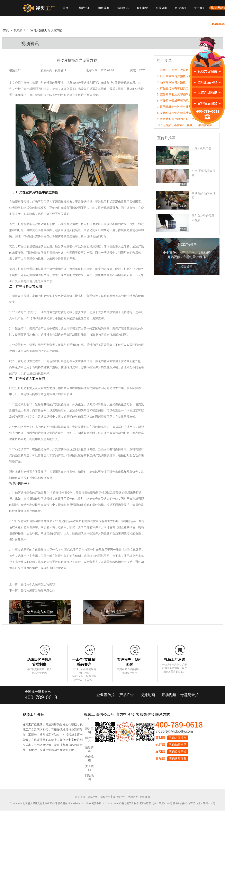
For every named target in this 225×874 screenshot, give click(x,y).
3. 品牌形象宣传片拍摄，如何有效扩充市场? (185, 82)
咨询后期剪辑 (177, 751)
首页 (65, 8)
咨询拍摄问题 (177, 744)
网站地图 (89, 777)
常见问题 (80, 796)
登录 (142, 796)
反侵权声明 (119, 796)
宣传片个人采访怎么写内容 (38, 584)
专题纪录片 (189, 695)
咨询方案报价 (177, 737)
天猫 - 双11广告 (201, 148)
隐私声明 (93, 796)
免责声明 (133, 796)
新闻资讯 (123, 8)
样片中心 (84, 8)
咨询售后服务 (177, 758)
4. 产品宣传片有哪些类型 (173, 88)
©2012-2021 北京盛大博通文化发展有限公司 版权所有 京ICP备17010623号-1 (50, 803)
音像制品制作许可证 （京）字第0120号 (194, 803)
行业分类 (161, 8)
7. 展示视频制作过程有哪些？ (175, 106)
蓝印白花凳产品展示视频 (203, 218)
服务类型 (142, 8)
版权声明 (105, 796)
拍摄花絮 (103, 8)
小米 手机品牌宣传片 (203, 173)
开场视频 (168, 695)
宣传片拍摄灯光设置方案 (46, 30)
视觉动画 (147, 695)
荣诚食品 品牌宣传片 (203, 195)
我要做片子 (114, 612)
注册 (147, 796)
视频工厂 (28, 724)
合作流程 (180, 8)
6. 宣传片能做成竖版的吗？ (174, 100)
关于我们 (199, 8)
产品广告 (126, 695)
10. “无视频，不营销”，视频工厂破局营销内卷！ (187, 125)
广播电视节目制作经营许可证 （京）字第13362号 (145, 803)
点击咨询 (186, 266)
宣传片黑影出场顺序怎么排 (38, 590)
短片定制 (89, 730)
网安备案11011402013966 (105, 803)
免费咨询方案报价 (40, 612)
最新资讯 (89, 749)
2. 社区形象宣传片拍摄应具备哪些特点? (182, 76)
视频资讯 (19, 30)
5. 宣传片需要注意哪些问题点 (175, 94)
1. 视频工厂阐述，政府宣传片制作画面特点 (184, 70)
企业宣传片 (105, 695)
